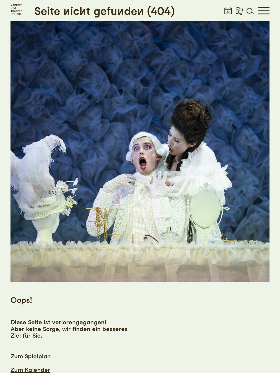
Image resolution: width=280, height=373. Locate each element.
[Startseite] (16, 9)
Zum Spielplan (30, 356)
